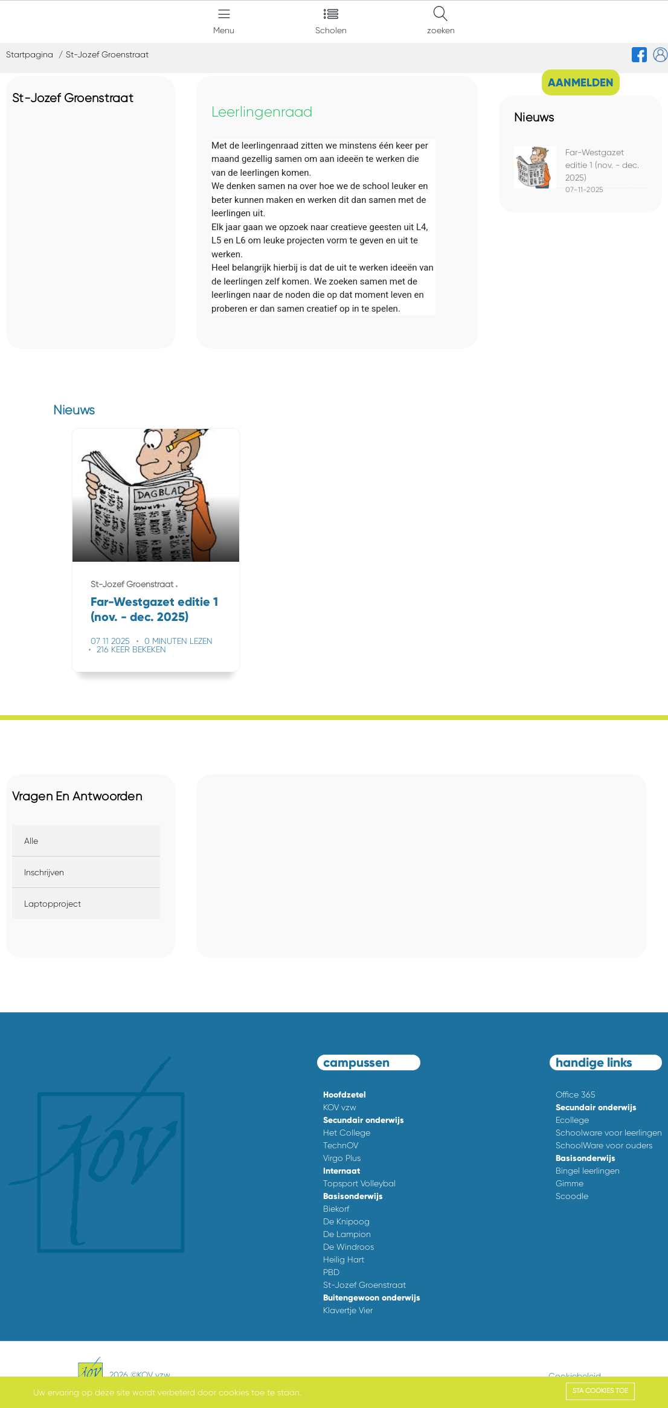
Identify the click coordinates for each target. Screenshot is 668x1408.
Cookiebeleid (574, 1376)
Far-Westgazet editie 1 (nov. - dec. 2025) (602, 164)
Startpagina (29, 54)
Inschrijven (44, 872)
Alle (31, 841)
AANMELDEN (581, 82)
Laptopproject (52, 903)
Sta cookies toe (600, 1391)
